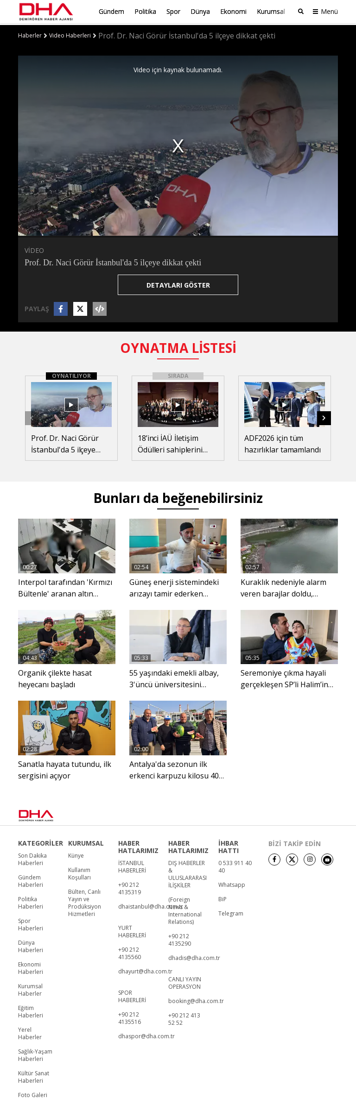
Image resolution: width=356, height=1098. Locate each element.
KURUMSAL (86, 841)
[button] (324, 416)
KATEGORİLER (40, 841)
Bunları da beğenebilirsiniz (178, 496)
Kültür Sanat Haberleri (33, 1075)
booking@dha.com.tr (196, 999)
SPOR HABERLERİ (132, 994)
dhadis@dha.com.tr (194, 956)
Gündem (111, 11)
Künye (76, 854)
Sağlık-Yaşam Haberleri (35, 1053)
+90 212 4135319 (129, 886)
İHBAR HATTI (228, 845)
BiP (222, 897)
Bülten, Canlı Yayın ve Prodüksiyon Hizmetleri (84, 901)
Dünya (200, 11)
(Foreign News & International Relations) (185, 909)
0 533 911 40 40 (235, 865)
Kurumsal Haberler (30, 988)
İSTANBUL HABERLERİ (132, 865)
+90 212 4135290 (179, 938)
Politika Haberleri (30, 901)
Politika (145, 11)
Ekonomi (233, 11)
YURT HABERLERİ (132, 929)
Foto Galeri (32, 1093)
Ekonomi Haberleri (30, 966)
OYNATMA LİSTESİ (178, 345)
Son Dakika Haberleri (32, 857)
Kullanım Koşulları (79, 872)
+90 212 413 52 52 (184, 1017)
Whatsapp (231, 883)
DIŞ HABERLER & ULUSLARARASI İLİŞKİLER (187, 872)
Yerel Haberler (30, 1031)
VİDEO (34, 248)
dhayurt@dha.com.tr (145, 969)
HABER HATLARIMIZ (138, 845)
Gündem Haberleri (30, 879)
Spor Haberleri (30, 923)
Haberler (30, 34)
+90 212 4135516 (129, 1016)
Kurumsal (271, 11)
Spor (173, 11)
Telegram (230, 912)
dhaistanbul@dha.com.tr (150, 905)
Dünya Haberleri (30, 944)
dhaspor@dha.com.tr (146, 1034)
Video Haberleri (70, 34)
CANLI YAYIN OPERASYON (184, 981)
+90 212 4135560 (129, 951)
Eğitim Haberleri (30, 1010)
